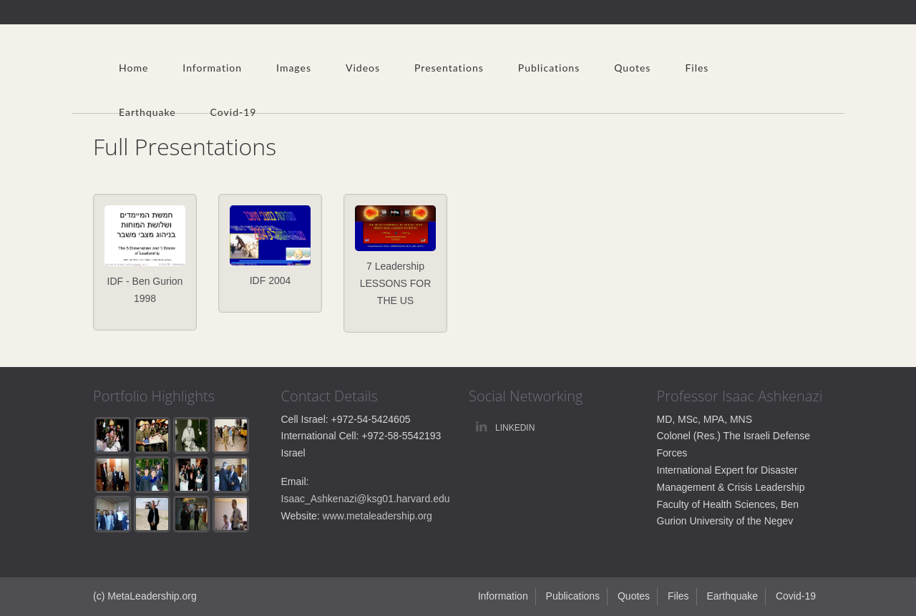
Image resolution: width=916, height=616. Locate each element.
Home (133, 68)
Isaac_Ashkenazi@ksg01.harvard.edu (365, 498)
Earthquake (147, 112)
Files (696, 68)
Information (212, 68)
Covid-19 (233, 112)
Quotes (632, 68)
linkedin (515, 428)
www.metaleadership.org (377, 516)
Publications (549, 68)
